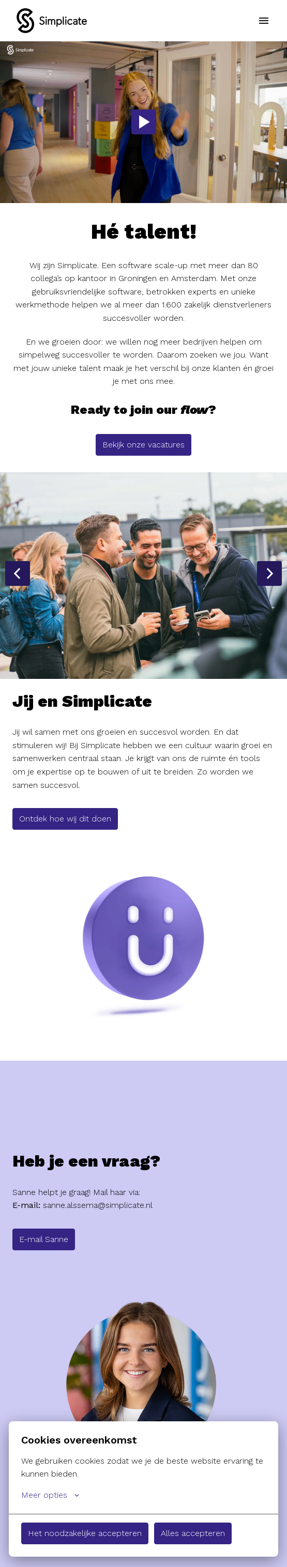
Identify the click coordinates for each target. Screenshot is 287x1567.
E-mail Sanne (43, 1239)
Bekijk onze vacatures (143, 444)
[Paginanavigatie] (264, 20)
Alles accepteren (193, 1533)
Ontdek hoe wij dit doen (65, 819)
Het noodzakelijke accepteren (85, 1533)
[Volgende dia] (269, 573)
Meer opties (50, 1495)
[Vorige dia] (17, 573)
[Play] (143, 122)
